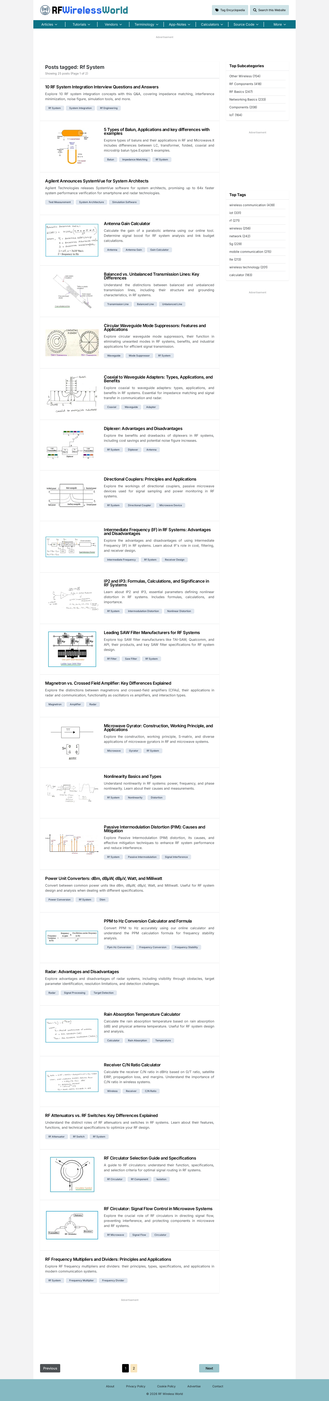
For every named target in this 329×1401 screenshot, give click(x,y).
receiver (131, 1091)
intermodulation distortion (143, 611)
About (110, 1386)
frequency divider (113, 1280)
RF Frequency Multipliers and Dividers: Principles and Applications (108, 1259)
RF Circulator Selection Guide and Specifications (150, 1158)
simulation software (124, 202)
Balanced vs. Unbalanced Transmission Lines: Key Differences (151, 276)
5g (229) (235, 244)
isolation (161, 1179)
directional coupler (139, 505)
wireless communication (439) (252, 205)
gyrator (133, 750)
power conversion (59, 899)
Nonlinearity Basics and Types (132, 776)
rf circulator (115, 1179)
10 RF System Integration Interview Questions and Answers (101, 86)
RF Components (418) (245, 84)
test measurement (59, 202)
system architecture (91, 202)
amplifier (75, 704)
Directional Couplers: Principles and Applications (150, 479)
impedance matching (134, 159)
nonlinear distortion (179, 611)
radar (93, 704)
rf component (139, 1179)
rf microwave (115, 1234)
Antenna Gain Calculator (127, 223)
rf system (54, 108)
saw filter (131, 658)
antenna (112, 249)
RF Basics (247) (241, 92)
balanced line (145, 304)
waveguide (113, 355)
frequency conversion (152, 947)
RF (84, 10)
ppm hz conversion (119, 947)
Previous (50, 1368)
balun (110, 159)
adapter (151, 407)
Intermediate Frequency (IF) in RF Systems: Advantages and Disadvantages (157, 531)
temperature (163, 1040)
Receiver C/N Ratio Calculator (132, 1064)
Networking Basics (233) (247, 99)
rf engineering (109, 108)
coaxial (111, 407)
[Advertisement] (164, 48)
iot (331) (235, 213)
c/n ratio (150, 1091)
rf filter (112, 658)
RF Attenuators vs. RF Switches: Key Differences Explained (101, 1115)
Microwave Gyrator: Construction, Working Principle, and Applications (158, 727)
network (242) (239, 236)
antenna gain (134, 249)
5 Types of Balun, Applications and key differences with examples (157, 131)
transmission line (118, 304)
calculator (113, 1040)
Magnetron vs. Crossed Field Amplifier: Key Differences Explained (108, 683)
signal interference (176, 856)
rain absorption (137, 1040)
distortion (156, 797)
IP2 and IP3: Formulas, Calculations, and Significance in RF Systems (156, 583)
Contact (217, 1386)
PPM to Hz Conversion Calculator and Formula (148, 921)
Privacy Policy (135, 1386)
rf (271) (234, 221)
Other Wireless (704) (244, 76)
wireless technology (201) (248, 267)
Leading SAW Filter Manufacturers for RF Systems (152, 632)
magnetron (54, 704)
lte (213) (235, 259)
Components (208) (243, 107)
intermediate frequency (121, 559)
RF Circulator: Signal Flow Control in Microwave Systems (158, 1208)
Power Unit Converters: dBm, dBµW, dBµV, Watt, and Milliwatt (103, 878)
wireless (112, 1091)
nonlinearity (135, 797)
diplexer (133, 449)
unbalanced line (172, 304)
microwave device (170, 505)
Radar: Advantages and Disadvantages (82, 971)
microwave (114, 750)
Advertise (194, 1386)
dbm (102, 899)
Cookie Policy (166, 1386)
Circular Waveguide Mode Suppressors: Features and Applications (155, 327)
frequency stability (186, 947)
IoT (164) (235, 115)
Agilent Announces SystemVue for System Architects (97, 180)
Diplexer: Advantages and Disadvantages (143, 428)
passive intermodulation (142, 856)
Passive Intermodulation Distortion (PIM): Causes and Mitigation (154, 828)
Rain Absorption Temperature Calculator (142, 1014)
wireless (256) (240, 228)
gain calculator (159, 249)
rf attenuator (56, 1136)
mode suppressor (139, 355)
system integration (80, 108)
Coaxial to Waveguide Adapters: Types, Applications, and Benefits (158, 379)
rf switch (79, 1136)
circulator (160, 1234)
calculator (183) (240, 275)
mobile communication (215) (250, 252)
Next (209, 1368)
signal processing (74, 992)
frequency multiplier (81, 1280)
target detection (104, 992)
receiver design (174, 559)
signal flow (139, 1234)
